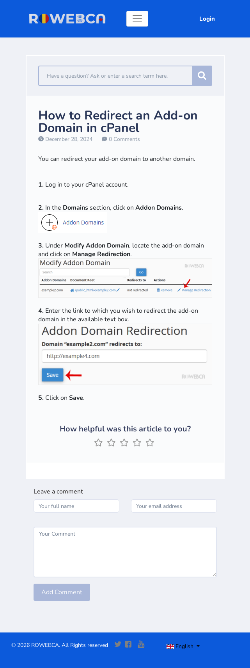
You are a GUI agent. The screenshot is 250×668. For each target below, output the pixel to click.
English (181, 646)
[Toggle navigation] (137, 19)
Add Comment (61, 592)
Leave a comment (58, 491)
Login (207, 19)
